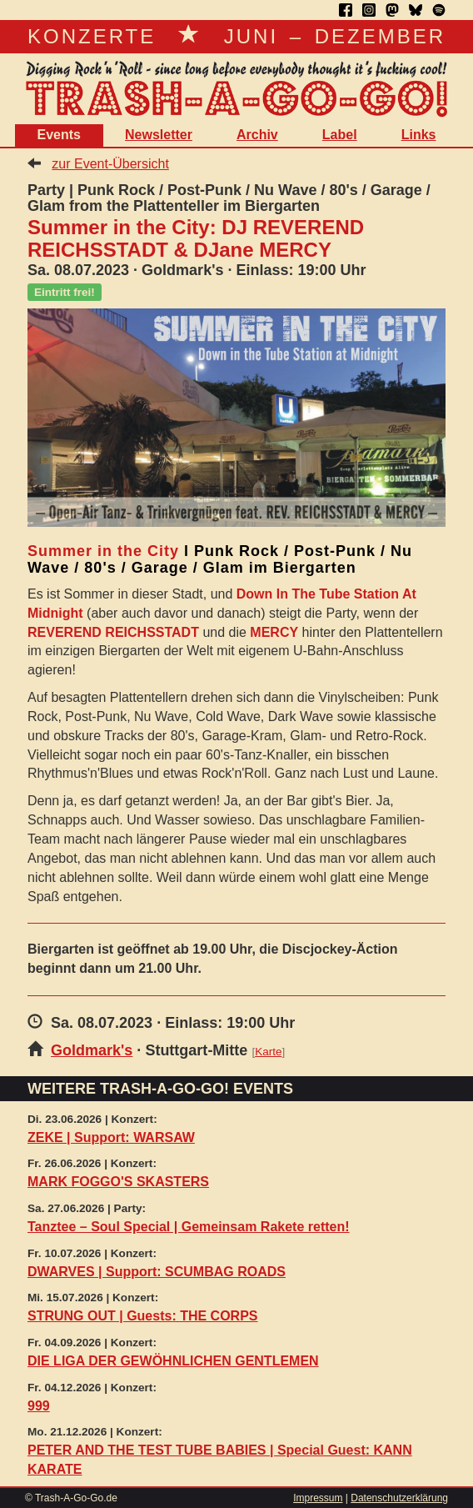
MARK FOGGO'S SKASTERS (118, 1182)
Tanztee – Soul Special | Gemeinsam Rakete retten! (188, 1227)
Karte (268, 1051)
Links (418, 135)
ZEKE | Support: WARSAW (111, 1137)
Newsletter (158, 135)
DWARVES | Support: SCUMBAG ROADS (156, 1272)
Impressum (317, 1498)
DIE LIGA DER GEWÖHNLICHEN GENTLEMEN (173, 1361)
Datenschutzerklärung (399, 1498)
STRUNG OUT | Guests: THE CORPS (142, 1316)
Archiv (257, 135)
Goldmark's (91, 1050)
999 (38, 1406)
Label (339, 135)
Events (59, 135)
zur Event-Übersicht (110, 164)
